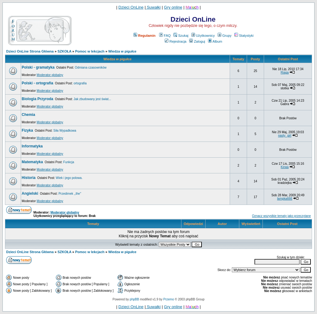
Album (215, 41)
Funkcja (68, 162)
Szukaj (180, 35)
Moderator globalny (50, 75)
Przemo (168, 299)
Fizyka (27, 130)
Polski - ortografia (37, 83)
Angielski (30, 193)
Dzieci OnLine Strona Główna (30, 51)
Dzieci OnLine (131, 7)
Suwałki (153, 7)
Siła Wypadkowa (64, 130)
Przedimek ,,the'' (70, 193)
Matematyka (32, 162)
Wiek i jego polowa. (69, 178)
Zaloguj (197, 41)
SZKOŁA (65, 51)
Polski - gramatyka (38, 67)
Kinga (285, 167)
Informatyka (32, 146)
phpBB (134, 299)
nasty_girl (284, 135)
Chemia (28, 114)
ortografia (80, 83)
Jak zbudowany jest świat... (92, 99)
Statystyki (244, 35)
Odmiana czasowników (90, 67)
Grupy (225, 35)
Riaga (285, 72)
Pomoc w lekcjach (90, 51)
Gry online (173, 7)
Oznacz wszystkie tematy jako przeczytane (281, 216)
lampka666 (284, 198)
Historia (29, 178)
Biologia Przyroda (37, 99)
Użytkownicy (203, 35)
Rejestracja (175, 41)
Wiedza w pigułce (122, 51)
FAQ (165, 35)
